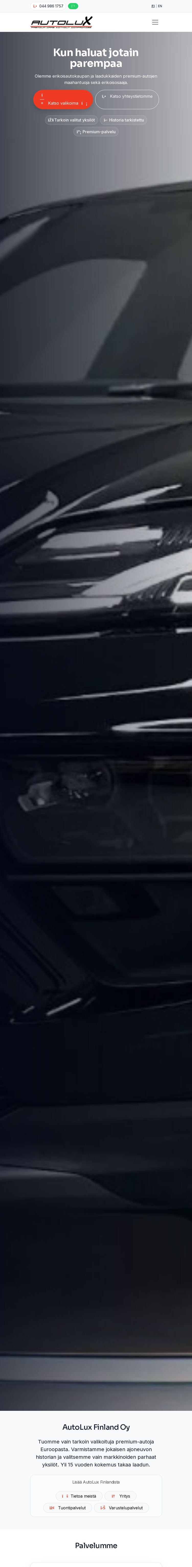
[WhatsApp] (73, 6)
